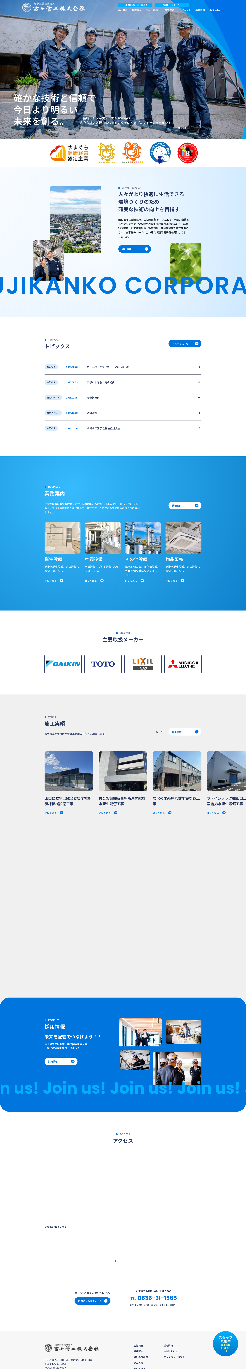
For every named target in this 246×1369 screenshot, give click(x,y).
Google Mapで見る (56, 1226)
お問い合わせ (217, 10)
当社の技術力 (153, 10)
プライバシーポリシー (175, 1357)
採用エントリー (172, 5)
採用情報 (200, 10)
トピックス (185, 10)
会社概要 (122, 10)
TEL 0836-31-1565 (135, 5)
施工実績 (169, 10)
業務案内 (136, 10)
